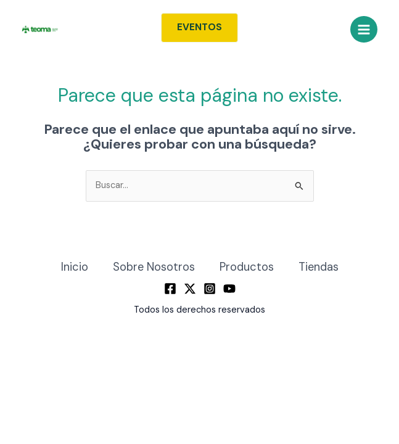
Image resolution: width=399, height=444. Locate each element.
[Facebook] (170, 288)
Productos (247, 267)
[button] (199, 28)
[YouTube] (229, 288)
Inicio (74, 267)
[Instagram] (210, 288)
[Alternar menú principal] (363, 29)
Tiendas (318, 267)
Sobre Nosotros (154, 267)
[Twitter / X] (190, 288)
